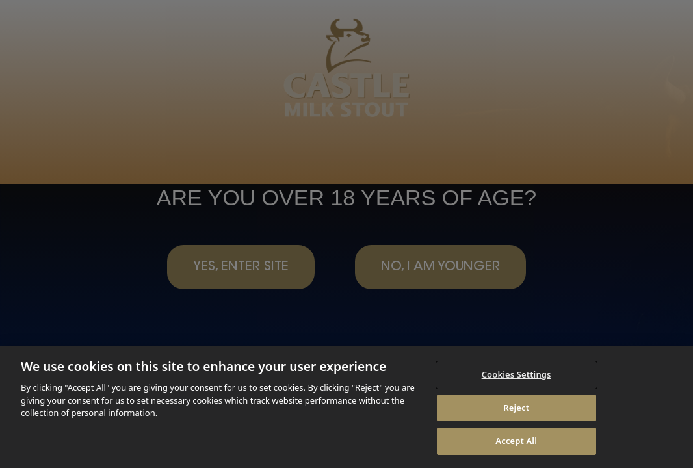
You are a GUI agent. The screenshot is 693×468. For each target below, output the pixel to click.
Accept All (516, 441)
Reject (516, 407)
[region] (346, 407)
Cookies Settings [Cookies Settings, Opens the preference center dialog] (516, 374)
